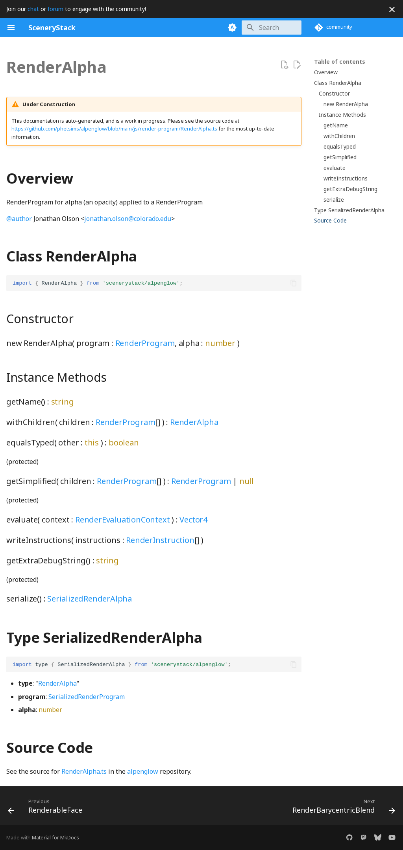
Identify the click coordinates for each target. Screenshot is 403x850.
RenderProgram (145, 343)
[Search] (255, 27)
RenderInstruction (160, 540)
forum (55, 9)
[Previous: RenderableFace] (47, 808)
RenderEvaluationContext (122, 519)
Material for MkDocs (55, 837)
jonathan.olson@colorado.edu (127, 218)
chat (33, 9)
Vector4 (193, 519)
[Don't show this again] (392, 9)
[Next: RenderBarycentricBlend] (342, 808)
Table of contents (339, 61)
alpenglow (142, 771)
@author (19, 218)
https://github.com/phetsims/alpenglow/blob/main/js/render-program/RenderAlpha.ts (114, 128)
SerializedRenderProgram (86, 696)
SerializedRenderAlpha (89, 598)
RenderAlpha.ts (84, 771)
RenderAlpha (194, 422)
